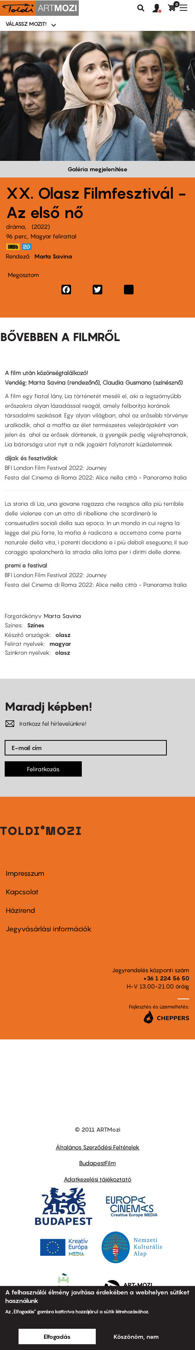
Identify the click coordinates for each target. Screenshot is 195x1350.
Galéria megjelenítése (97, 169)
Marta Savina (53, 256)
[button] (160, 8)
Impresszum (25, 873)
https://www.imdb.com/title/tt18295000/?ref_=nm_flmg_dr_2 (13, 246)
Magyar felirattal (53, 236)
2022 (41, 226)
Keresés (141, 8)
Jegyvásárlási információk (49, 929)
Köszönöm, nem (136, 1336)
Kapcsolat (22, 892)
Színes (35, 625)
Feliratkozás (43, 768)
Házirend (20, 910)
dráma (15, 226)
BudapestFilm (97, 1162)
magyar (60, 643)
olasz (63, 634)
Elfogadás (57, 1336)
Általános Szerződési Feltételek (97, 1147)
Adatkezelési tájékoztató (97, 1179)
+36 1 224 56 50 (166, 978)
